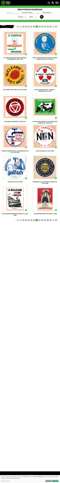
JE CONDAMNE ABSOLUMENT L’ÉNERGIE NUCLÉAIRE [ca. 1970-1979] (15, 58)
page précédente (15, 26)
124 (31, 26)
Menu (56, 3)
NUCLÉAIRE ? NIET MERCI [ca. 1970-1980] (15, 89)
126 (37, 26)
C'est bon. (55, 481)
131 (50, 26)
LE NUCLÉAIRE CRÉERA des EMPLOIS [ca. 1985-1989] (15, 214)
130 (48, 26)
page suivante (58, 26)
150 (56, 26)
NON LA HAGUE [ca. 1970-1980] (45, 151)
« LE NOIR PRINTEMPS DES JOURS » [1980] (45, 213)
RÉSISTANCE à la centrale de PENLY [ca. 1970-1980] (45, 182)
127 (40, 26)
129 (45, 26)
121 (23, 26)
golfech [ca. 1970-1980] (15, 181)
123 (29, 26)
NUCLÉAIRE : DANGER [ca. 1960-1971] (15, 121)
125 (34, 26)
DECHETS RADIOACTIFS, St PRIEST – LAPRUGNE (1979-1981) (45, 90)
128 (42, 26)
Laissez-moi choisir (5, 481)
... (20, 26)
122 (26, 26)
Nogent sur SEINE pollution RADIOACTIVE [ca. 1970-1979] (15, 151)
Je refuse (48, 481)
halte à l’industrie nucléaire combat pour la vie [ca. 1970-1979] (45, 58)
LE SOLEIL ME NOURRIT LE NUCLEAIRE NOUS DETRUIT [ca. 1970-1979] (45, 122)
